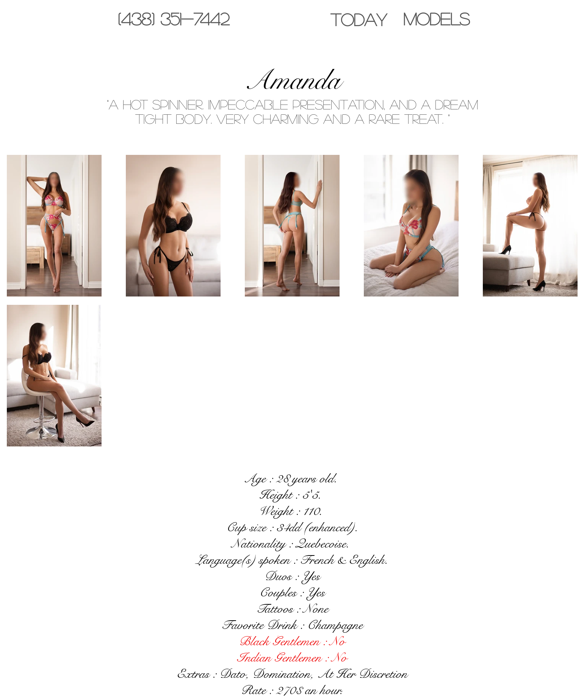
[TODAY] (358, 19)
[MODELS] (436, 19)
